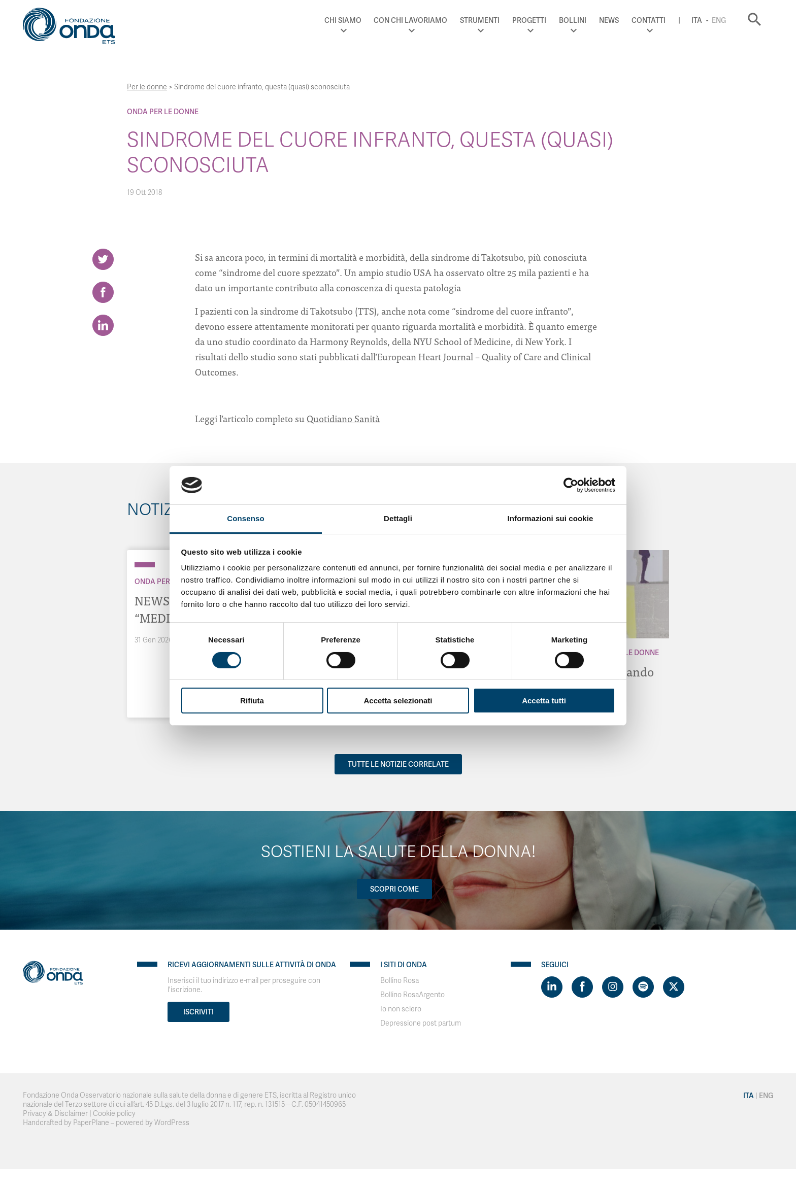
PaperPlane (91, 1122)
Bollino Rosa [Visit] (399, 980)
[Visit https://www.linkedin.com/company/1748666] (552, 987)
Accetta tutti (544, 700)
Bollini (572, 20)
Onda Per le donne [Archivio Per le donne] (162, 111)
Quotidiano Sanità (343, 418)
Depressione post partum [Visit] (420, 1023)
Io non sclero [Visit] (400, 1009)
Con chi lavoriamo (410, 20)
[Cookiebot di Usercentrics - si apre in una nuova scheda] (570, 485)
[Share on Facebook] (103, 292)
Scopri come (394, 889)
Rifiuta (252, 700)
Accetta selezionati (397, 700)
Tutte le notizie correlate (398, 764)
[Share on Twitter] (103, 259)
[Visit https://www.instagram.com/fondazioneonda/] (613, 987)
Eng (719, 20)
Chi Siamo (342, 20)
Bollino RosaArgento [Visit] (412, 995)
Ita (696, 20)
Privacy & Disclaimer (55, 1113)
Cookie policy (114, 1113)
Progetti (529, 20)
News (609, 20)
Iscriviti (198, 1011)
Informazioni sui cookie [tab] (550, 518)
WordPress (171, 1122)
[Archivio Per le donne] (145, 564)
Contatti (649, 20)
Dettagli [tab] (398, 518)
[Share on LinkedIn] (103, 325)
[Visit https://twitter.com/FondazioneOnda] (674, 987)
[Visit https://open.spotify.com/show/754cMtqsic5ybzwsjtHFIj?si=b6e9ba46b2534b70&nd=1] (643, 987)
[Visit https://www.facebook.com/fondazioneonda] (582, 987)
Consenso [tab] (245, 518)
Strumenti (480, 20)
